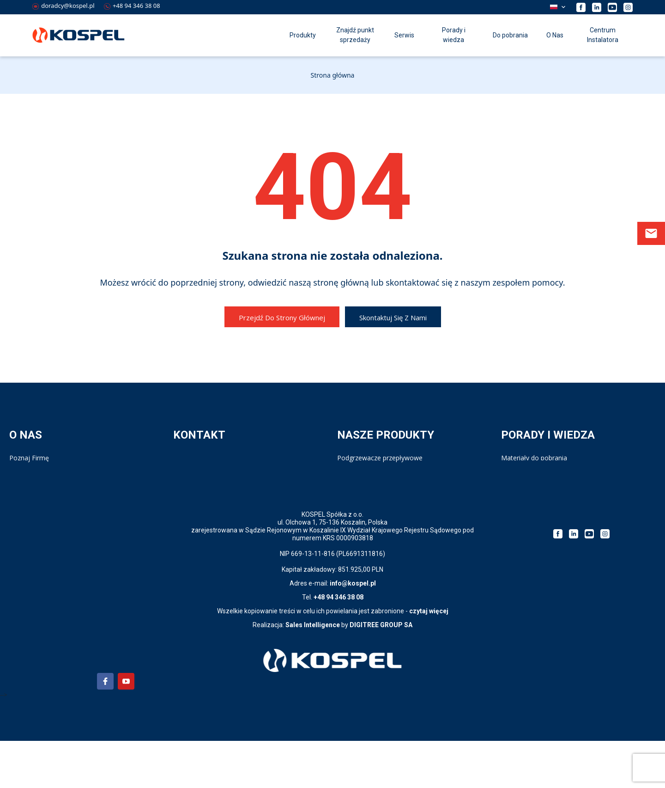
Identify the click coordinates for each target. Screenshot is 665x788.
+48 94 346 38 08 (132, 5)
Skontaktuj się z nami (393, 317)
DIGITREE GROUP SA (381, 672)
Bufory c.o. (353, 505)
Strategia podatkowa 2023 (540, 486)
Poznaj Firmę (29, 457)
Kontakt (185, 457)
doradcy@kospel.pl (63, 5)
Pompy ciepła (357, 495)
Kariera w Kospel (34, 467)
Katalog (512, 467)
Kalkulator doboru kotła (536, 476)
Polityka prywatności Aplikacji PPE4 (61, 495)
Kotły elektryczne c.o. (368, 486)
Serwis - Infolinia (197, 467)
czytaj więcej (428, 658)
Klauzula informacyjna (42, 505)
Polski (553, 7)
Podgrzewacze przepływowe (380, 457)
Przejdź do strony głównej (282, 317)
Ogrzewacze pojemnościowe (380, 467)
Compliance (26, 476)
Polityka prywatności (40, 486)
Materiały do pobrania (534, 457)
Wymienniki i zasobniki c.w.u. (379, 476)
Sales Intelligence (312, 672)
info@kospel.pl (353, 630)
